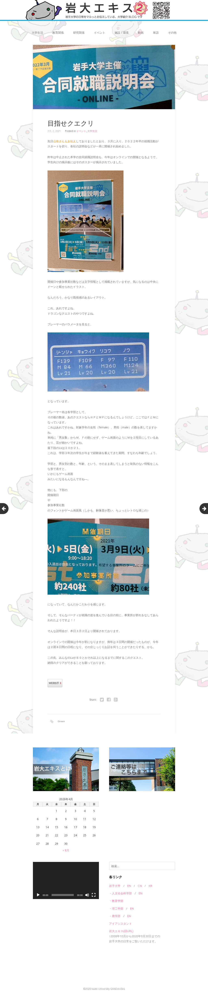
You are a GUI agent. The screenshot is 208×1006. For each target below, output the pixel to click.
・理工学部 (116, 909)
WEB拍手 (55, 683)
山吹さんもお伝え (64, 141)
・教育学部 (116, 901)
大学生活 (37, 33)
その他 (172, 33)
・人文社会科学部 (120, 894)
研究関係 (78, 33)
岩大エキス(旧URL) (121, 931)
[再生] (38, 895)
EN (129, 886)
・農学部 (114, 916)
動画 (141, 33)
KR (150, 886)
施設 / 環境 (122, 33)
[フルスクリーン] (94, 895)
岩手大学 (114, 886)
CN (140, 886)
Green (61, 721)
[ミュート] (87, 895)
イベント (99, 33)
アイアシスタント (120, 924)
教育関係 (58, 33)
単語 (156, 33)
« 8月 (66, 851)
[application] (66, 880)
